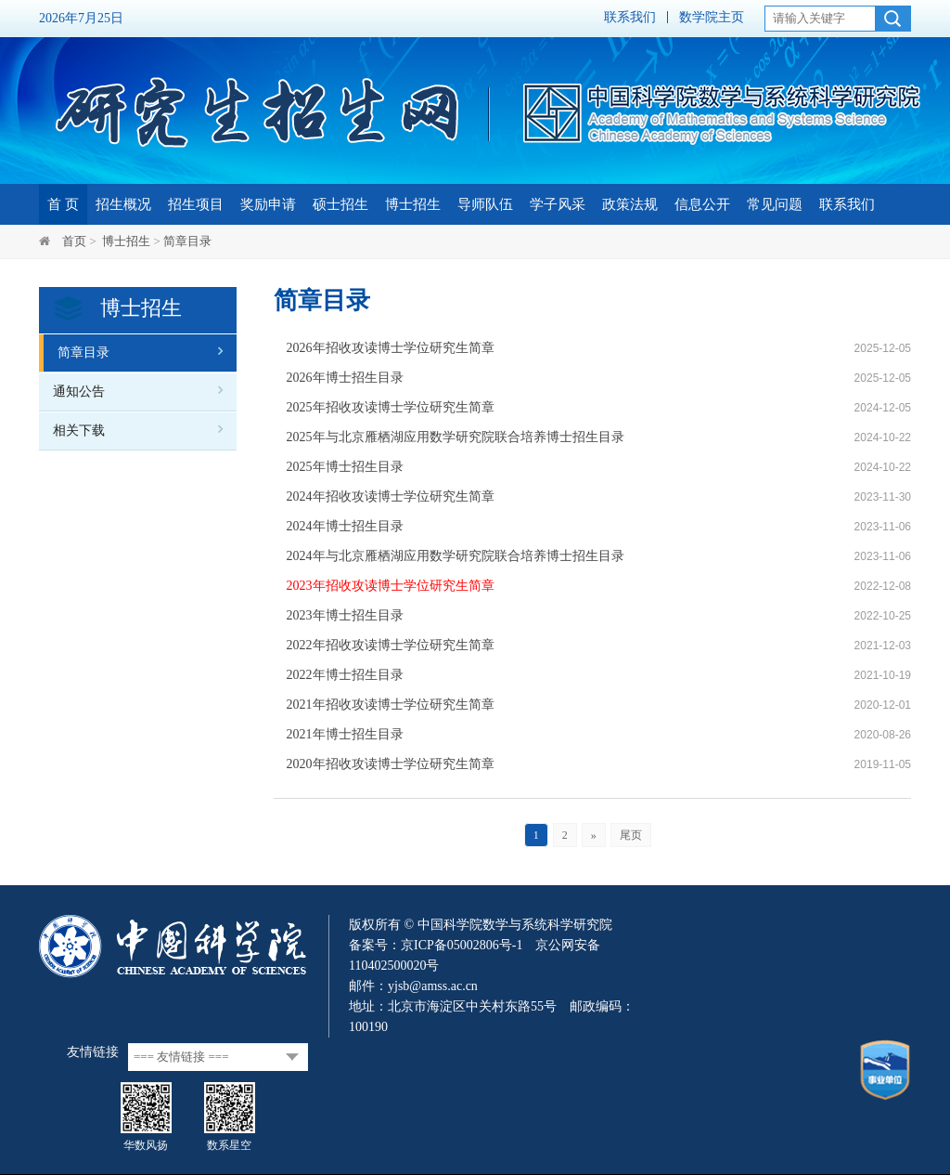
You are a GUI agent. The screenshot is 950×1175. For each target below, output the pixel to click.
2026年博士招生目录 (345, 378)
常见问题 (774, 204)
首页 (74, 241)
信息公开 (702, 204)
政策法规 (630, 204)
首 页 (63, 204)
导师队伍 (485, 204)
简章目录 (187, 241)
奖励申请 (268, 204)
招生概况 (123, 204)
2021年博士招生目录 (345, 734)
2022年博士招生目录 (345, 675)
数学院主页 (711, 17)
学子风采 (557, 204)
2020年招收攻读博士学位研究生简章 (390, 764)
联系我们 (630, 17)
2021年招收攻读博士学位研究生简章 (390, 705)
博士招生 (413, 204)
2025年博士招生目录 (345, 467)
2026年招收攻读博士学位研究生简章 (390, 348)
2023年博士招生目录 (345, 615)
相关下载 (79, 430)
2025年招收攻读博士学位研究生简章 (390, 407)
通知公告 (79, 391)
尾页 (631, 835)
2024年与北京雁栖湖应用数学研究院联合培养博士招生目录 (455, 556)
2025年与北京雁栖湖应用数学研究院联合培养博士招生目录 (455, 437)
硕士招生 (340, 204)
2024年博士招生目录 (345, 526)
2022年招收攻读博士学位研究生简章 (390, 645)
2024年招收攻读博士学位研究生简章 (390, 496)
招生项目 (196, 204)
